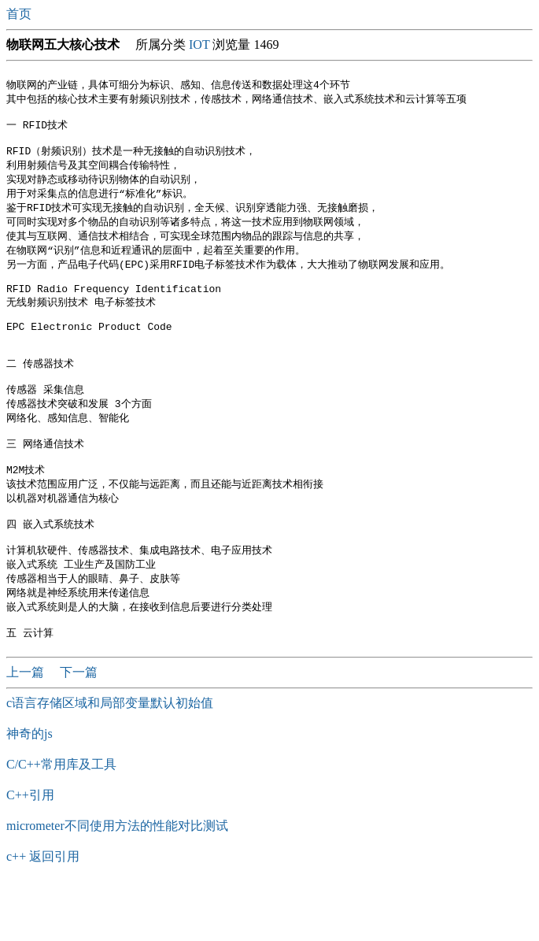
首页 (20, 13)
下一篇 (79, 727)
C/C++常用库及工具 (61, 819)
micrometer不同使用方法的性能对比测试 (117, 880)
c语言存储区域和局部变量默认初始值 (109, 758)
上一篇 (26, 727)
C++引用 (30, 850)
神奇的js (29, 788)
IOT (199, 44)
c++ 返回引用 (42, 911)
